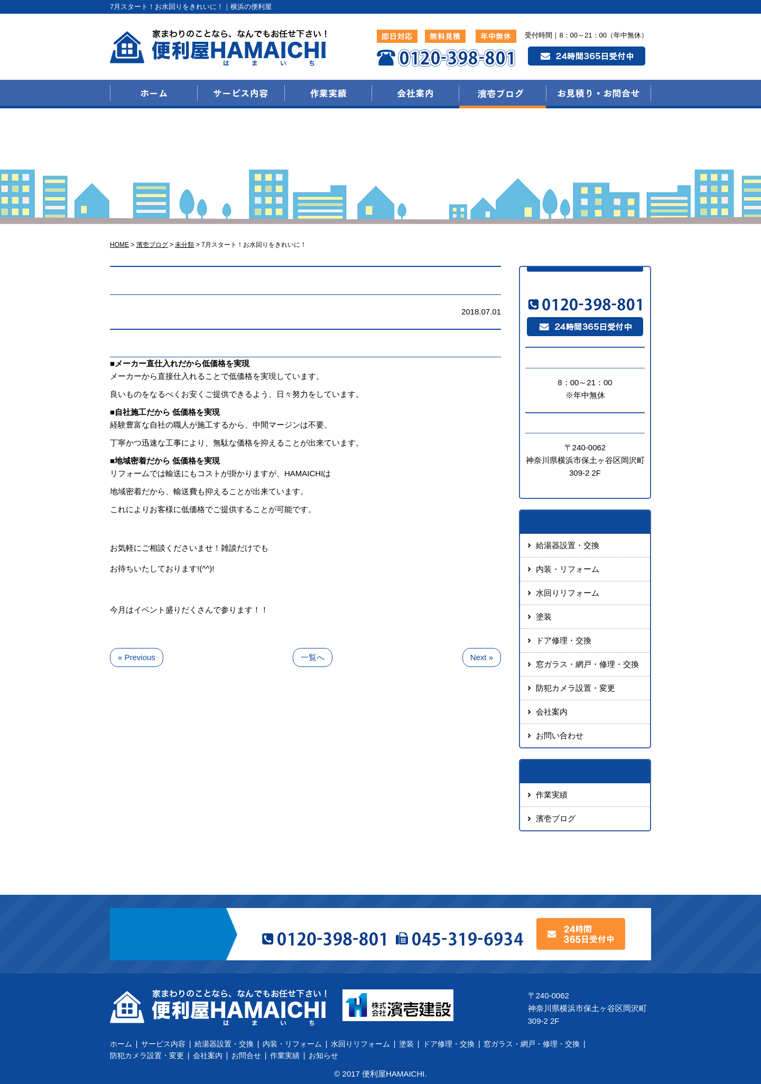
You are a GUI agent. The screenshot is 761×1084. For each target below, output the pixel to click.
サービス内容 (163, 1044)
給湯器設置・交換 (567, 545)
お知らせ (323, 1055)
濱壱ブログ (556, 818)
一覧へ (312, 657)
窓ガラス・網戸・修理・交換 (587, 664)
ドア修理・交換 (563, 640)
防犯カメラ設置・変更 (575, 687)
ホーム (121, 1044)
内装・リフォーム (567, 568)
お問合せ (246, 1055)
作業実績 (552, 794)
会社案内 (552, 711)
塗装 (544, 616)
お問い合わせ (559, 735)
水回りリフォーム (567, 592)
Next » (481, 657)
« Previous (136, 657)
